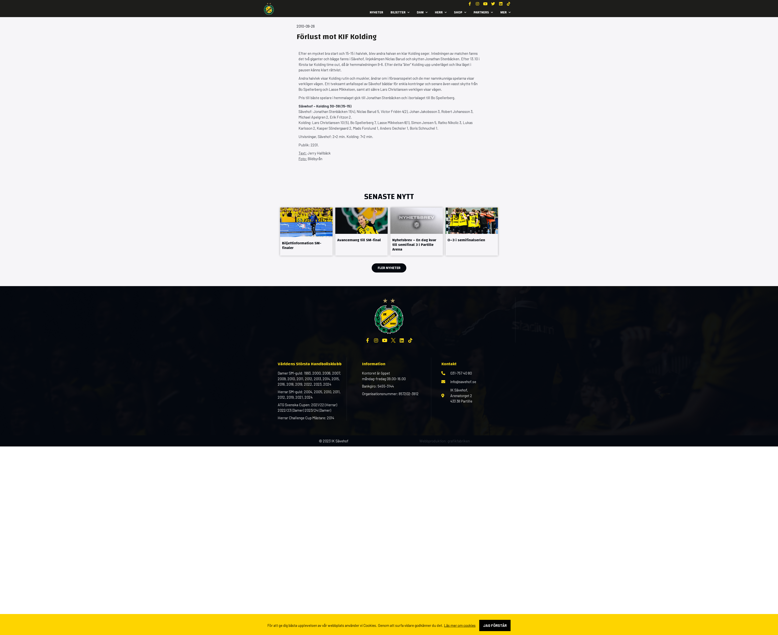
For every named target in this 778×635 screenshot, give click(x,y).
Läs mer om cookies (460, 625)
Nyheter (376, 12)
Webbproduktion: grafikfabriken (444, 441)
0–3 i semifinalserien (466, 240)
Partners (483, 12)
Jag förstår (495, 625)
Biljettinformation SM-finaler (301, 245)
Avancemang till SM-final (359, 240)
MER (505, 12)
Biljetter (400, 12)
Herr (441, 12)
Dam (422, 12)
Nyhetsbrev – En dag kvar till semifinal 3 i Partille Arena (414, 244)
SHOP (460, 12)
